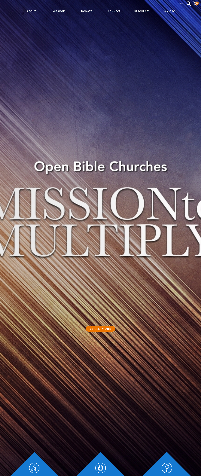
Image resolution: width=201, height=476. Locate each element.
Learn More (100, 328)
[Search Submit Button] (188, 3)
